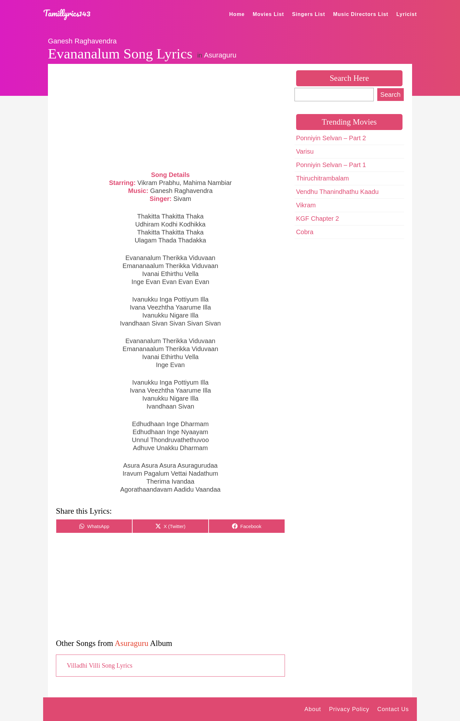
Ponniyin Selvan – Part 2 (331, 138)
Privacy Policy (349, 709)
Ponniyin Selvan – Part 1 (331, 164)
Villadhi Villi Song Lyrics (100, 665)
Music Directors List (360, 14)
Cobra (304, 231)
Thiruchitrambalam (322, 178)
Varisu (305, 151)
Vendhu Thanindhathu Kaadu (337, 191)
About (312, 709)
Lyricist (406, 14)
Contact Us (393, 709)
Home (237, 14)
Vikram (306, 205)
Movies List (268, 14)
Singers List (308, 14)
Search (390, 94)
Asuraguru (220, 55)
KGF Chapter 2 (317, 218)
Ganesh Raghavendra (82, 41)
